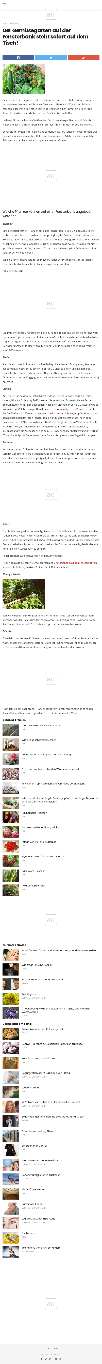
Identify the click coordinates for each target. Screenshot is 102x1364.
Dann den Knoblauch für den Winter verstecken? (50, 769)
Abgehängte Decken (34, 1189)
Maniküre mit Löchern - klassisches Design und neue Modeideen (59, 950)
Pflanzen (14, 23)
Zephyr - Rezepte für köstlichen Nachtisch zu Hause (52, 1044)
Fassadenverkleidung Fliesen (38, 1131)
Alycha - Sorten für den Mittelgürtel (43, 856)
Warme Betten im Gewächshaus (41, 725)
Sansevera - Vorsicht (34, 871)
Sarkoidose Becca (32, 1204)
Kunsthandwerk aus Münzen (38, 1058)
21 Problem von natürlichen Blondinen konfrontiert (51, 1102)
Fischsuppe (28, 1233)
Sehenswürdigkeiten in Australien (41, 1175)
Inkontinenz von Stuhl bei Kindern (41, 1247)
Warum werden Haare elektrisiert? (42, 1160)
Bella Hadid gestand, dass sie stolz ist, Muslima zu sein (53, 1116)
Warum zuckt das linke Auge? (39, 1218)
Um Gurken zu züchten (60, 413)
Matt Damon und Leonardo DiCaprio (43, 979)
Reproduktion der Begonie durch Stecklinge (47, 754)
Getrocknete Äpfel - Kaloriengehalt (42, 1029)
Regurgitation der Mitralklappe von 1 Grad (46, 1073)
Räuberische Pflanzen (34, 813)
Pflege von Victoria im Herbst (39, 842)
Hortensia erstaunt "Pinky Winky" (41, 827)
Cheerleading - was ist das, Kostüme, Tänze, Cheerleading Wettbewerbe (56, 1010)
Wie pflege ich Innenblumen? (39, 740)
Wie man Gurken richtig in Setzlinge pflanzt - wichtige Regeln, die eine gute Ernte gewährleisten (60, 800)
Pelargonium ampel (33, 885)
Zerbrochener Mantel (34, 1145)
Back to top (51, 1348)
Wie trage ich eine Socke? (37, 965)
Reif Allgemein (30, 994)
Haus (5, 23)
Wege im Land (30, 1087)
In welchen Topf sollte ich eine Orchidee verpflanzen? (53, 783)
